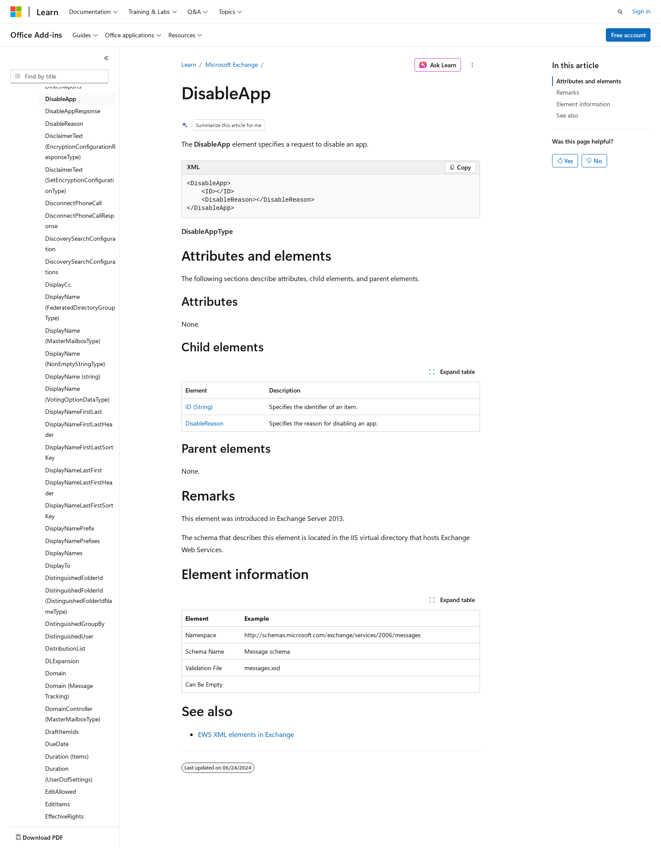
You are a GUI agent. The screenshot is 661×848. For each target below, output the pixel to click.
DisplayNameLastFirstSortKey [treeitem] (79, 510)
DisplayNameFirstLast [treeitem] (73, 411)
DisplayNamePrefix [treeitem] (69, 528)
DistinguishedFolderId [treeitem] (74, 577)
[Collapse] (106, 58)
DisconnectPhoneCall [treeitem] (73, 203)
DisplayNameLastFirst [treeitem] (73, 470)
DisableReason (204, 423)
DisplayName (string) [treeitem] (72, 376)
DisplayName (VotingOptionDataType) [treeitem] (77, 393)
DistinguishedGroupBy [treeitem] (75, 623)
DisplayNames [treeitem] (63, 553)
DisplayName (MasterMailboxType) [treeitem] (72, 335)
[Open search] (620, 12)
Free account (628, 35)
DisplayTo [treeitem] (57, 565)
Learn (188, 64)
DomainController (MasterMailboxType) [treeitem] (72, 714)
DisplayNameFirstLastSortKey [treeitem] (79, 452)
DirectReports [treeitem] (63, 86)
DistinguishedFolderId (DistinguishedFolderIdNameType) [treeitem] (78, 601)
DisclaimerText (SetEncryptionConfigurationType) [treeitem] (79, 180)
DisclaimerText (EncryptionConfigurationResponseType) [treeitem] (80, 146)
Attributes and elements (588, 81)
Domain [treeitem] (55, 673)
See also (567, 115)
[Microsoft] (16, 11)
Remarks (567, 92)
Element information (583, 104)
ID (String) (199, 407)
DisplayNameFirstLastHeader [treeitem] (78, 429)
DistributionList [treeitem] (65, 648)
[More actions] (472, 65)
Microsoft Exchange (231, 64)
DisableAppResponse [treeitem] (72, 111)
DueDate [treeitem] (57, 744)
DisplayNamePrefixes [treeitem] (72, 541)
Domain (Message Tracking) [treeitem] (69, 691)
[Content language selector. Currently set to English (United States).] (50, 835)
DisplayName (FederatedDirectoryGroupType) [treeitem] (80, 307)
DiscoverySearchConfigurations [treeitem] (80, 266)
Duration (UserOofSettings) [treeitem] (68, 773)
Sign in (641, 11)
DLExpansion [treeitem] (62, 661)
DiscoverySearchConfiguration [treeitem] (80, 243)
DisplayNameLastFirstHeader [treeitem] (78, 487)
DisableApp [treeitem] (60, 99)
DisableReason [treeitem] (64, 123)
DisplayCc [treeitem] (58, 284)
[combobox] (59, 76)
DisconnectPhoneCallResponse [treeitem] (79, 220)
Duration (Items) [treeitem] (67, 756)
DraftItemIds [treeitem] (62, 731)
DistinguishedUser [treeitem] (69, 636)
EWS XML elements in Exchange (246, 734)
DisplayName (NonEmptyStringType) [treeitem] (75, 358)
